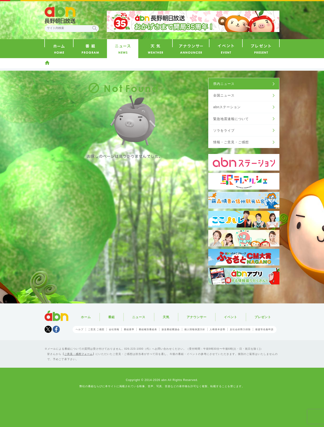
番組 (111, 317)
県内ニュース (224, 84)
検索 (94, 28)
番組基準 (129, 329)
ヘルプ (79, 329)
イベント (230, 317)
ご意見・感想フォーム (78, 354)
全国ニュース (224, 95)
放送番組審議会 (171, 329)
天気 (166, 317)
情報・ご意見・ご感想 (231, 142)
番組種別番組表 (148, 329)
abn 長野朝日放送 (60, 13)
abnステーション (227, 107)
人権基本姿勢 (217, 329)
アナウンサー (197, 317)
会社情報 (114, 329)
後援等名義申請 (264, 329)
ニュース (138, 317)
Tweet (48, 329)
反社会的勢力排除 (240, 329)
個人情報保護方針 (194, 329)
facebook (56, 329)
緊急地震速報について (231, 119)
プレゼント (263, 317)
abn (56, 316)
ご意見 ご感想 (96, 329)
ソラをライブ (224, 130)
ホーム (47, 62)
